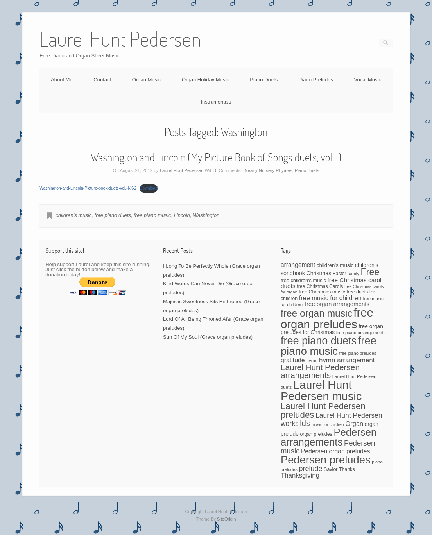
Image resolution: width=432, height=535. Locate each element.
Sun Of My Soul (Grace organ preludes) (208, 337)
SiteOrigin (226, 519)
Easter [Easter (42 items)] (339, 273)
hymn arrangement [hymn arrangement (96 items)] (347, 360)
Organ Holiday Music (205, 79)
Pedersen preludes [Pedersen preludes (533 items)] (326, 460)
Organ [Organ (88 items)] (355, 423)
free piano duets (113, 215)
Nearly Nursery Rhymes (268, 170)
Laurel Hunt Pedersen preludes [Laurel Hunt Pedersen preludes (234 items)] (323, 410)
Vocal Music (367, 79)
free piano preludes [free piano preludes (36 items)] (357, 353)
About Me (62, 79)
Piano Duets (264, 79)
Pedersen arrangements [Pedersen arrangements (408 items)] (328, 437)
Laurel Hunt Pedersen (182, 170)
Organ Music (146, 79)
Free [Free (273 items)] (370, 272)
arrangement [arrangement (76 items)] (298, 264)
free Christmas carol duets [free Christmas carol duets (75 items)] (331, 283)
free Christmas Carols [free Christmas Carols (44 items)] (320, 286)
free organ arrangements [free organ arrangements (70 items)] (337, 304)
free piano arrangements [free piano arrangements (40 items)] (361, 332)
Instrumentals (216, 102)
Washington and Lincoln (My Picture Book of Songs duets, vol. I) (216, 157)
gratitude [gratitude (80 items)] (293, 360)
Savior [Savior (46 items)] (330, 469)
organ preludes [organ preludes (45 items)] (316, 434)
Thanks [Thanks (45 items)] (347, 469)
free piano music (152, 215)
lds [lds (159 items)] (305, 423)
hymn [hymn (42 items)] (311, 360)
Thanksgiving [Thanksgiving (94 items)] (300, 475)
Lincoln (182, 215)
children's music (73, 215)
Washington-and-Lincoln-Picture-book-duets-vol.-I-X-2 (87, 188)
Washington (206, 215)
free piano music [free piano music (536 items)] (328, 346)
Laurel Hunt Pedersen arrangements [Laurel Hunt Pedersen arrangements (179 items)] (320, 371)
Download (149, 188)
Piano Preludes (316, 79)
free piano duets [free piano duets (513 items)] (319, 341)
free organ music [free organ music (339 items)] (316, 313)
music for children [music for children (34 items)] (327, 424)
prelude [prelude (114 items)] (311, 468)
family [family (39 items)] (353, 273)
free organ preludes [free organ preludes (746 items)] (327, 318)
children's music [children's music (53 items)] (335, 265)
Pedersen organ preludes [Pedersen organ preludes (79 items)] (335, 451)
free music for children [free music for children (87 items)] (330, 297)
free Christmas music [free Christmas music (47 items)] (322, 292)
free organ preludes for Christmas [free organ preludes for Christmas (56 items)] (332, 329)
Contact (102, 79)
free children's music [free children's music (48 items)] (303, 280)
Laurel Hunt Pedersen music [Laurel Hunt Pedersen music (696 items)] (321, 391)
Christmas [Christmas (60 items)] (319, 273)
